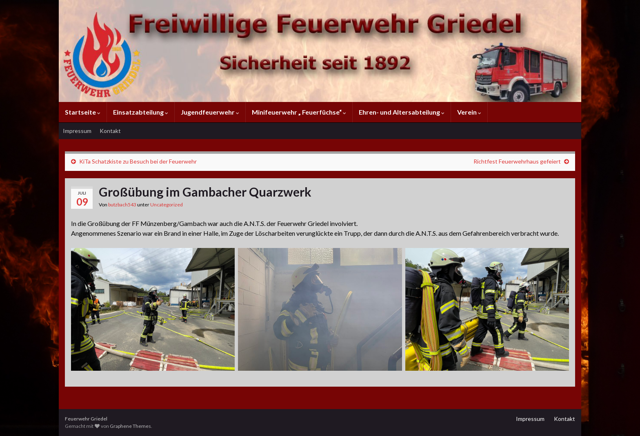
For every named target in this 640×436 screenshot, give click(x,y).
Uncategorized (166, 204)
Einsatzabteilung (140, 112)
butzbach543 (122, 204)
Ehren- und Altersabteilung (401, 112)
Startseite (82, 112)
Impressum (77, 130)
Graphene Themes (130, 426)
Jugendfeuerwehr (210, 112)
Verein (469, 112)
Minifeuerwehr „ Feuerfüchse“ (299, 112)
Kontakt (110, 130)
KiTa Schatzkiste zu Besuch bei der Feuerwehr (138, 161)
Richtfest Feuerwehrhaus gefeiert (517, 161)
